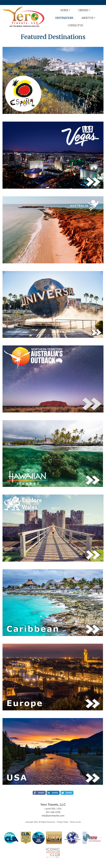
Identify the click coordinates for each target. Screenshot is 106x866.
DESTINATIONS (64, 18)
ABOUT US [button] (87, 18)
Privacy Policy (62, 822)
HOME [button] (64, 10)
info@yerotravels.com (53, 815)
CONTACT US (75, 25)
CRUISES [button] (83, 10)
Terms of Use (75, 822)
